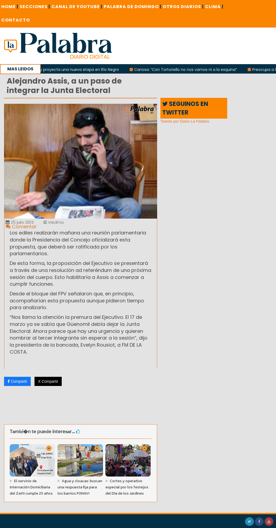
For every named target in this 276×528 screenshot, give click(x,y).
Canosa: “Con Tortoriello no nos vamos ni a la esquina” (187, 69)
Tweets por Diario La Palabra (184, 121)
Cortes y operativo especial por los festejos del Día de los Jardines (126, 487)
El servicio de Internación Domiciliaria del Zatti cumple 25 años (31, 487)
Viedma (53, 222)
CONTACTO (15, 20)
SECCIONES (35, 7)
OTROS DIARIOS (183, 7)
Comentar (21, 226)
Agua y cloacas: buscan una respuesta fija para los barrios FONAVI (79, 487)
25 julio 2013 (20, 222)
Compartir (17, 381)
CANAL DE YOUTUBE (76, 7)
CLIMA (214, 7)
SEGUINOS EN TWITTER (185, 108)
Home (9, 7)
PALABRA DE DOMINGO (132, 7)
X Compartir (48, 381)
